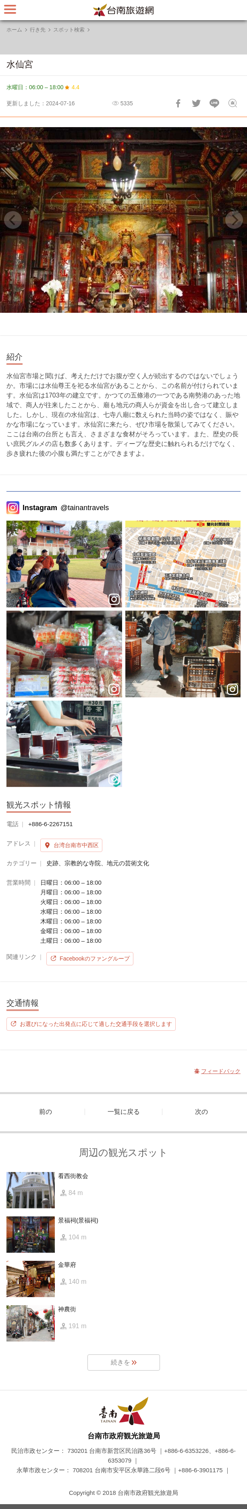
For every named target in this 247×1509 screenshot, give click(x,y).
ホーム (14, 30)
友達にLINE (214, 103)
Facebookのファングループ (94, 958)
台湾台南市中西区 (76, 845)
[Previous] (13, 220)
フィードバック (232, 103)
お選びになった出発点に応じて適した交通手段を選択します (96, 1024)
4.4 (75, 87)
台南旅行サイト (123, 10)
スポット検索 (69, 30)
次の (201, 1111)
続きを (120, 1362)
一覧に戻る (124, 1111)
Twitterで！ (196, 103)
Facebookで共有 (178, 103)
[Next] (234, 220)
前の (45, 1111)
